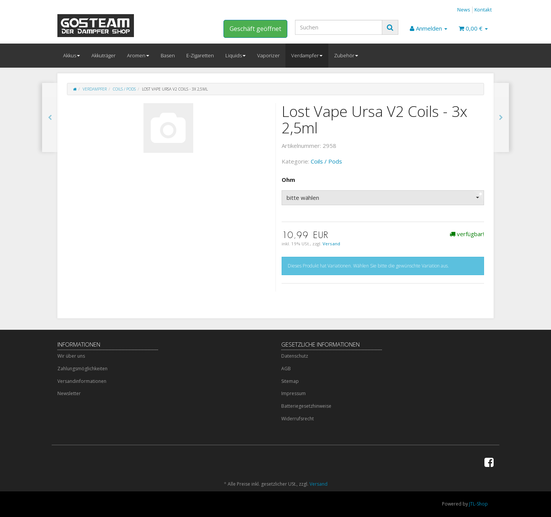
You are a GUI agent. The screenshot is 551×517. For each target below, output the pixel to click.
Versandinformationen (81, 381)
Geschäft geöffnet (255, 28)
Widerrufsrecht (297, 418)
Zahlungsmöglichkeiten (82, 368)
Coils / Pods (124, 89)
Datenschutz (294, 356)
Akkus (71, 55)
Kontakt (483, 9)
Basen (168, 55)
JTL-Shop (478, 504)
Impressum (293, 393)
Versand (331, 243)
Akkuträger (103, 55)
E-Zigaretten (200, 55)
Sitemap (290, 381)
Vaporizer (268, 55)
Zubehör (346, 55)
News (463, 9)
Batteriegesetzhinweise (306, 406)
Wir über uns (71, 356)
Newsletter (69, 393)
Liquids (235, 55)
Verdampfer (307, 55)
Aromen (138, 55)
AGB (286, 368)
